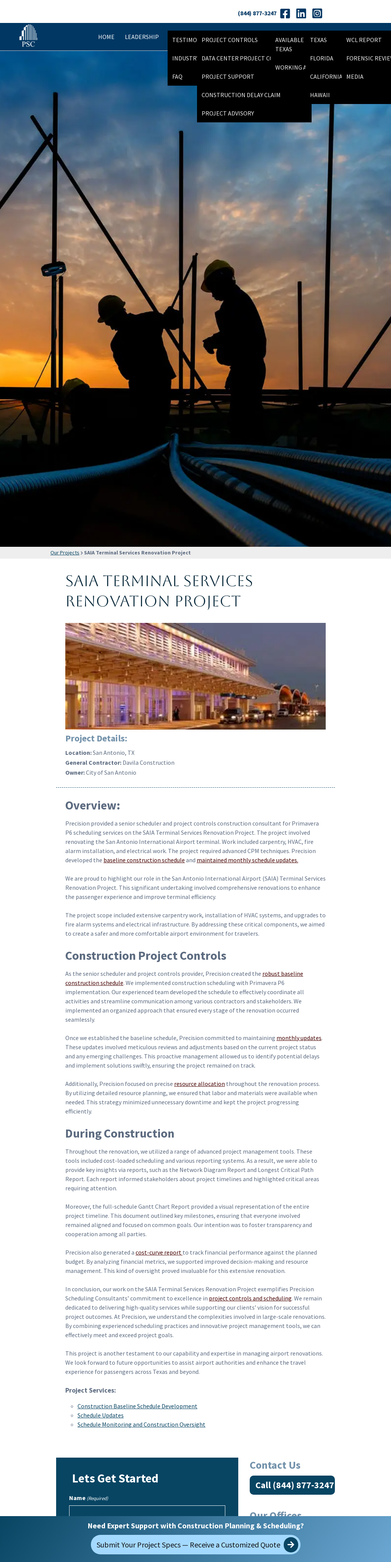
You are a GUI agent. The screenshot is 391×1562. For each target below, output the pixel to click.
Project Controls (230, 40)
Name (88, 1498)
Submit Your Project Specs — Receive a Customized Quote (197, 1544)
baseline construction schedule (144, 860)
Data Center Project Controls (249, 58)
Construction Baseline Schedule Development (137, 1406)
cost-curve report (159, 1252)
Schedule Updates (101, 1415)
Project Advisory (228, 113)
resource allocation (199, 1083)
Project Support (228, 76)
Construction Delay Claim (241, 95)
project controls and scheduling (250, 1298)
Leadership (142, 37)
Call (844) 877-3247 (294, 1485)
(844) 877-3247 (257, 13)
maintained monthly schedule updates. (247, 860)
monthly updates (299, 1038)
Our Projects (64, 552)
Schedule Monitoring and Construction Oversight (141, 1424)
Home (106, 37)
